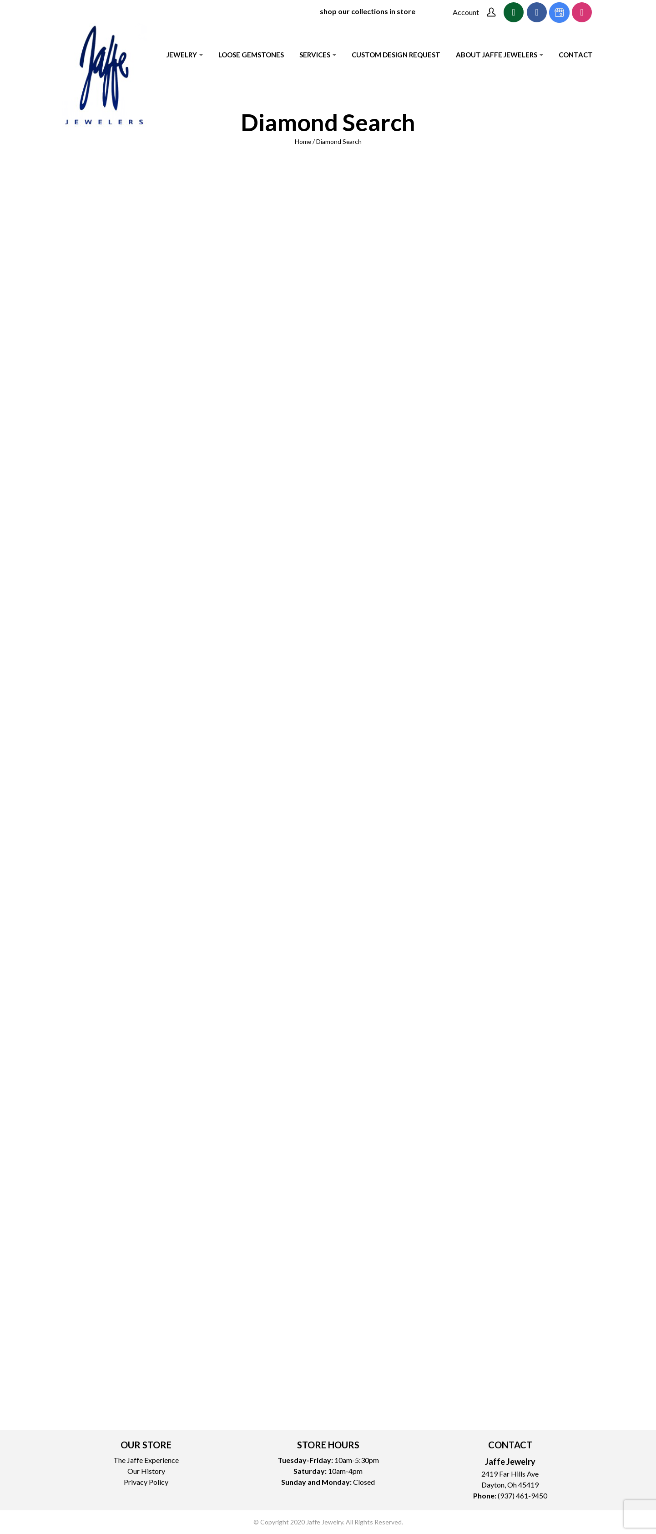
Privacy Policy (146, 1482)
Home (303, 141)
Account (466, 12)
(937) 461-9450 (522, 1495)
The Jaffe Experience (146, 1460)
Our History (146, 1471)
